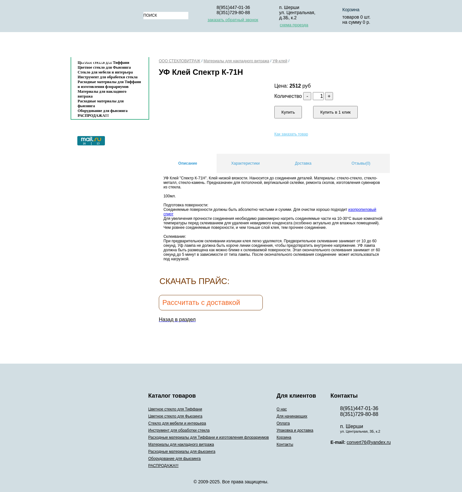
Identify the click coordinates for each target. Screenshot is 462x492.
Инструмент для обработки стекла (108, 77)
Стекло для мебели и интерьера (105, 72)
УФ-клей (279, 61)
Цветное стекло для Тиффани (175, 409)
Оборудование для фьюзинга (103, 110)
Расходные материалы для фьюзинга (101, 103)
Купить (288, 112)
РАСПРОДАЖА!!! (93, 115)
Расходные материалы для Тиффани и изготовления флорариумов (109, 84)
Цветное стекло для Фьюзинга (175, 416)
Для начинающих (199, 46)
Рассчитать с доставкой (201, 302)
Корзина (350, 9)
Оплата (242, 46)
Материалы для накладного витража (102, 94)
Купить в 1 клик (335, 112)
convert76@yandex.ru (369, 442)
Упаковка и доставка (291, 46)
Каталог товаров (106, 46)
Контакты (96, 61)
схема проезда (294, 24)
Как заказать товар (291, 134)
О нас (159, 46)
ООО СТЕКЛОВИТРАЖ (179, 61)
